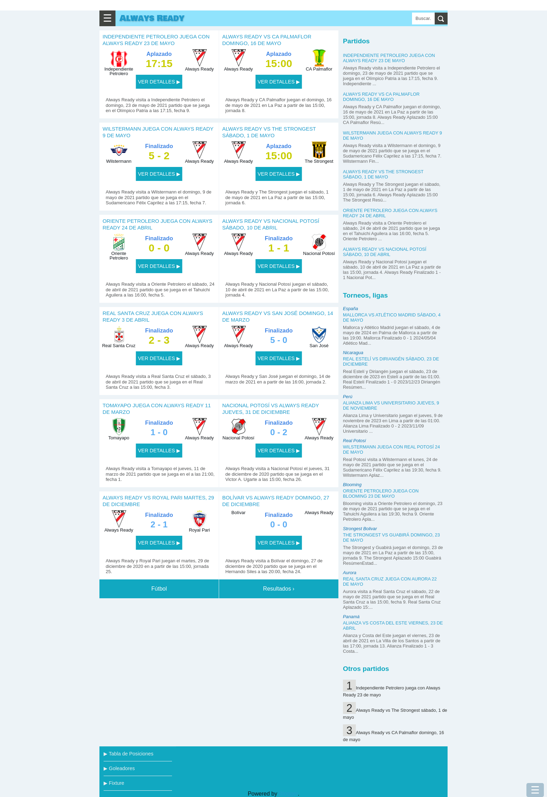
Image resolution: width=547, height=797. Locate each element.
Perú (347, 396)
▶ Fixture (114, 783)
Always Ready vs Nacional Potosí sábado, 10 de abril (384, 252)
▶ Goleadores (119, 768)
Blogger (288, 794)
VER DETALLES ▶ (159, 82)
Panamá (351, 616)
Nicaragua (353, 352)
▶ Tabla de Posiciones (128, 753)
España (350, 308)
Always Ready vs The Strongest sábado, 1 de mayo (383, 174)
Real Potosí (354, 440)
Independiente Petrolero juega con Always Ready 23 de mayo (389, 58)
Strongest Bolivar (360, 528)
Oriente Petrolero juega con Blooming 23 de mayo (381, 493)
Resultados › (278, 589)
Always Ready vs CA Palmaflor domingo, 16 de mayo (381, 97)
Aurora (349, 572)
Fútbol (159, 589)
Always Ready (152, 18)
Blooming (352, 484)
